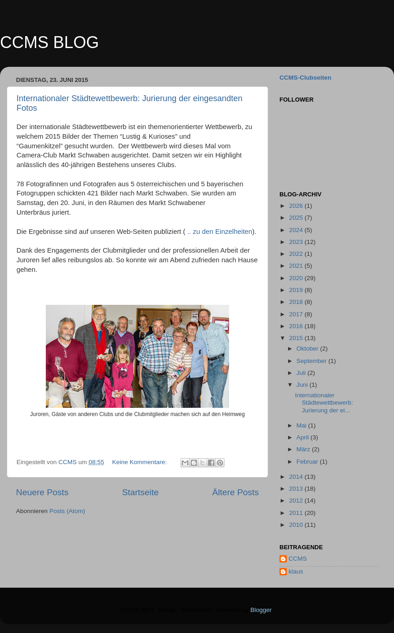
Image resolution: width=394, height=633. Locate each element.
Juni (303, 384)
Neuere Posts (42, 492)
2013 (297, 488)
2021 (297, 265)
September (312, 360)
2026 (297, 205)
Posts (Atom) (67, 511)
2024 (297, 230)
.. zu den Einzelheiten (219, 231)
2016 (297, 326)
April (303, 437)
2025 (297, 217)
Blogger (261, 609)
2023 (297, 241)
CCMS (298, 558)
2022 (297, 253)
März (304, 449)
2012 (297, 500)
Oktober (308, 348)
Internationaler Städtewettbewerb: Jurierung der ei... (324, 402)
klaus (296, 571)
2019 (297, 290)
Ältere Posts (235, 492)
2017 (297, 314)
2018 (297, 301)
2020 (297, 278)
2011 (297, 512)
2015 (297, 338)
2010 (297, 524)
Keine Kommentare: (140, 462)
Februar (308, 461)
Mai (302, 425)
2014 (297, 476)
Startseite (140, 492)
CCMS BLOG (49, 42)
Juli (301, 372)
